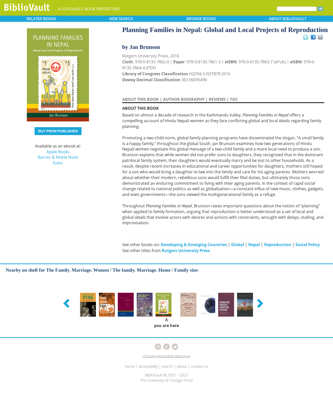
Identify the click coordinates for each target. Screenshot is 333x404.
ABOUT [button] (287, 18)
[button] (67, 303)
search (167, 366)
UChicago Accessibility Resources (166, 356)
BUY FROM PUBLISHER (58, 131)
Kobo (58, 163)
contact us (199, 366)
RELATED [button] (41, 18)
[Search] (297, 8)
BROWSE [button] (201, 18)
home (130, 366)
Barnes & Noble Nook (58, 157)
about (182, 366)
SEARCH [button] (121, 18)
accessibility (148, 366)
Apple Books (58, 151)
